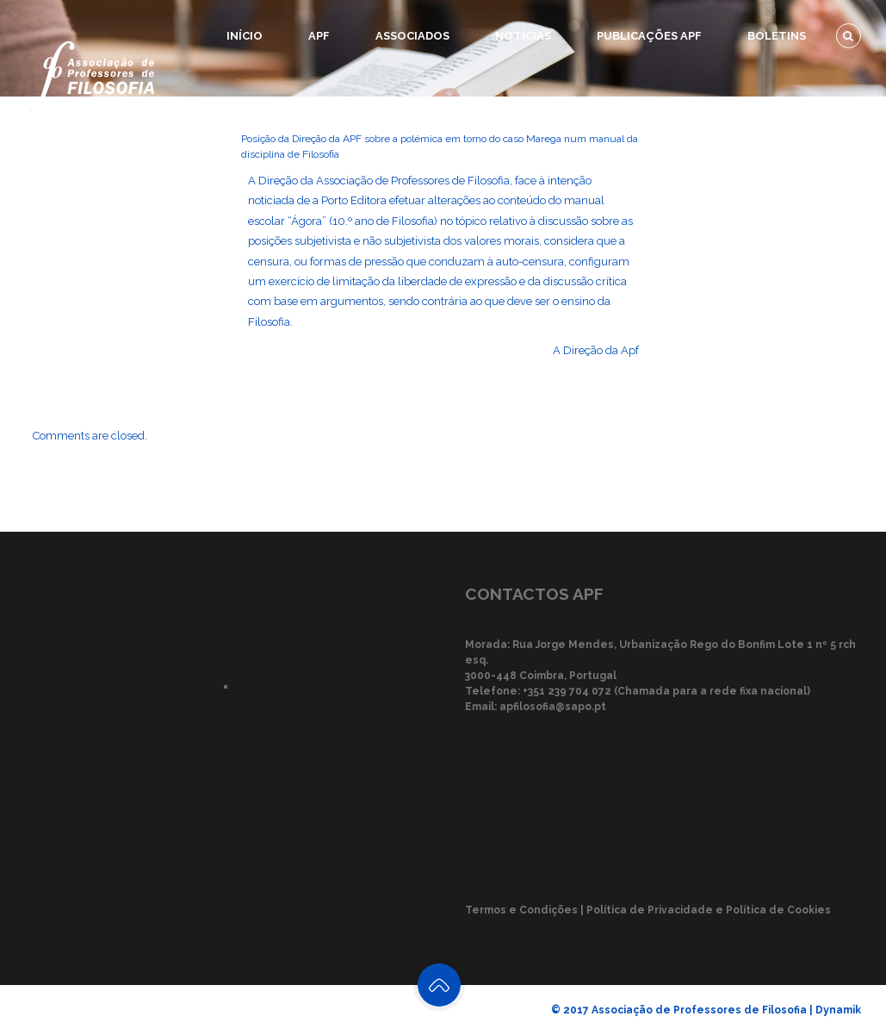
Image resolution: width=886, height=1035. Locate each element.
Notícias (523, 35)
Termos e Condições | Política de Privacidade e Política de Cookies (648, 910)
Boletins (776, 35)
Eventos (704, 108)
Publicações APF (649, 35)
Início (244, 35)
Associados (412, 35)
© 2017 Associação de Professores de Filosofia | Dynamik (706, 1010)
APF (319, 35)
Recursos (809, 108)
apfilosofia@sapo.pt (552, 707)
